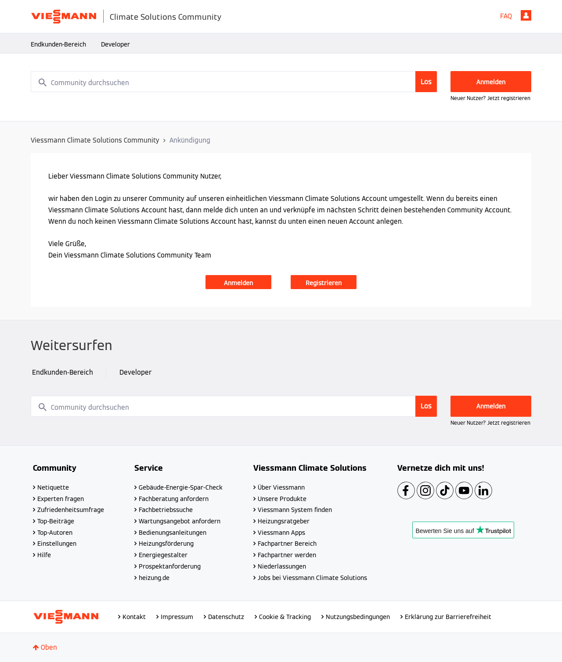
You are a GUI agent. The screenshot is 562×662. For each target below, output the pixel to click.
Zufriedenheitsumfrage (70, 510)
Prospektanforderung (170, 566)
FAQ (506, 16)
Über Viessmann (281, 487)
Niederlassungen (282, 566)
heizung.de (154, 578)
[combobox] (234, 81)
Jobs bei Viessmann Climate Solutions (312, 578)
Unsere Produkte (282, 499)
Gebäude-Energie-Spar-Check (181, 487)
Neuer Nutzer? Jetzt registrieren (490, 98)
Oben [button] (49, 647)
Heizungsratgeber (284, 521)
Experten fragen (60, 499)
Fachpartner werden (287, 555)
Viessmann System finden (295, 510)
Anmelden (526, 15)
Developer (115, 44)
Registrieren (324, 283)
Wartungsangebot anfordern (179, 521)
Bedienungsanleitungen (172, 533)
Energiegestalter (163, 555)
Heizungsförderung (166, 543)
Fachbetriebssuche (166, 510)
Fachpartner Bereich (287, 543)
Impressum (177, 617)
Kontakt (134, 617)
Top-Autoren (54, 533)
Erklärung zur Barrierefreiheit (448, 617)
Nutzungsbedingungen (358, 617)
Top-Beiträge (55, 521)
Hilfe (44, 555)
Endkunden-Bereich (58, 44)
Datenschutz (226, 617)
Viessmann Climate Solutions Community (95, 140)
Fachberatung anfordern (174, 499)
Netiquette (53, 487)
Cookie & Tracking (285, 617)
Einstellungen (56, 543)
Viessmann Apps (281, 533)
